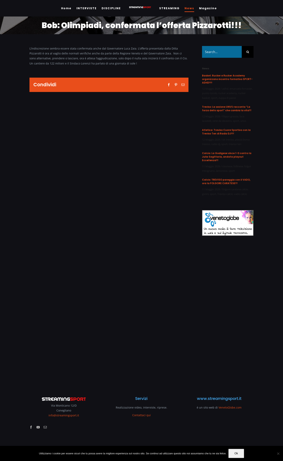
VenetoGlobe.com (230, 407)
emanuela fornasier (241, 88)
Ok (236, 453)
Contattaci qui (141, 415)
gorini (205, 194)
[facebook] (31, 427)
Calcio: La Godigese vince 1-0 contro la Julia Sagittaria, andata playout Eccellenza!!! (226, 157)
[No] (278, 453)
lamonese (221, 171)
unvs (243, 121)
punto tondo (209, 93)
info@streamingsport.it (64, 415)
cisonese (227, 166)
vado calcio (240, 194)
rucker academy (227, 93)
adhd (225, 88)
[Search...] (222, 52)
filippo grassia (230, 116)
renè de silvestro (222, 121)
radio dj (215, 144)
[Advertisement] (228, 314)
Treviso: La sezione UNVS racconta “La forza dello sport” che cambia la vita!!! (226, 108)
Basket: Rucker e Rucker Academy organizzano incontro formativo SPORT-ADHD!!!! (227, 79)
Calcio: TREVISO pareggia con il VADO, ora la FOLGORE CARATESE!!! (226, 181)
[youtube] (38, 427)
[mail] (45, 427)
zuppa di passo (227, 98)
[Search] (248, 52)
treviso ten (235, 144)
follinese (238, 166)
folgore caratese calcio (235, 189)
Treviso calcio (225, 194)
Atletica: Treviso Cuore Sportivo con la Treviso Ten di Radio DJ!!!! (226, 131)
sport (214, 98)
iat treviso (228, 139)
